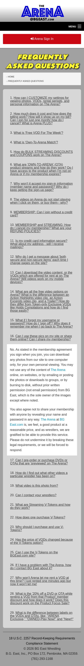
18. (39, 474)
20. (33, 495)
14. (40, 301)
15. (41, 323)
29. (42, 616)
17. (39, 461)
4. (34, 142)
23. (37, 528)
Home (11, 76)
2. (41, 118)
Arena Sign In (42, 39)
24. (41, 541)
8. (40, 201)
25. (34, 554)
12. (39, 260)
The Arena (58, 370)
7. (41, 187)
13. (41, 277)
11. (38, 244)
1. (39, 101)
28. (41, 598)
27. (40, 581)
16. (41, 337)
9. (41, 213)
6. (41, 169)
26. (40, 566)
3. (36, 132)
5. (41, 153)
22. (37, 517)
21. (40, 506)
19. (34, 485)
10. (40, 228)
